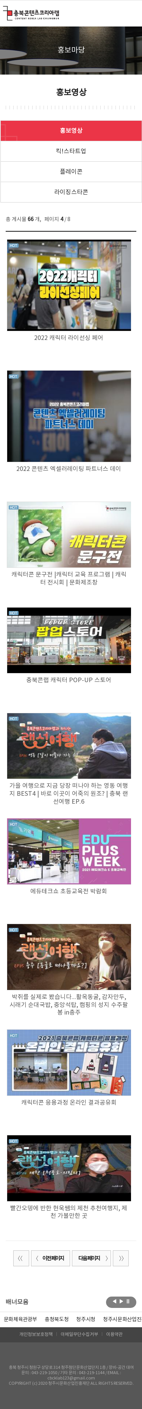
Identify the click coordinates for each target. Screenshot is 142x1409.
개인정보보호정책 (36, 1334)
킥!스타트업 (71, 151)
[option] (56, 1319)
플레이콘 (71, 171)
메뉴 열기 (131, 13)
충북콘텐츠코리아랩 (4, 10)
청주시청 (85, 1320)
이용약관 (114, 1334)
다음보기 (121, 1301)
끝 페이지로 (121, 1258)
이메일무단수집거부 (79, 1334)
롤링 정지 (128, 1301)
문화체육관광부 (20, 1320)
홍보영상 (71, 131)
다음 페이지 (93, 1258)
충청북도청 (57, 1320)
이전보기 (114, 1301)
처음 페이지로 (21, 1258)
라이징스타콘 (71, 192)
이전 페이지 (48, 1258)
